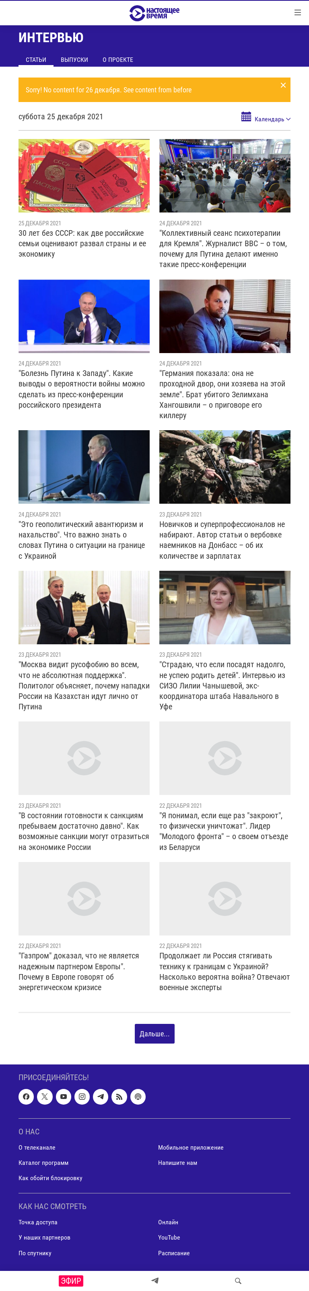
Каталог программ (43, 1162)
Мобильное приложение (191, 1147)
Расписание (174, 1253)
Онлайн (168, 1222)
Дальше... (155, 1034)
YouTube (169, 1238)
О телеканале (37, 1147)
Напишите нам (177, 1162)
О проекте (118, 59)
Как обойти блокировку (50, 1178)
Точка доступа (38, 1222)
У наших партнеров (44, 1238)
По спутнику (35, 1253)
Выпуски (74, 59)
